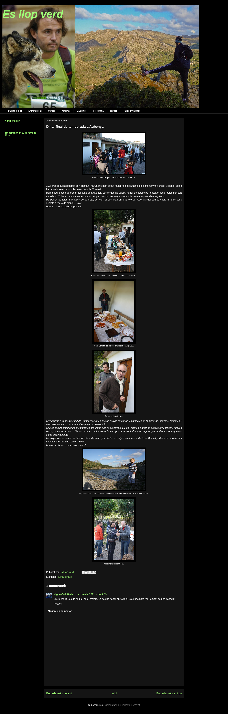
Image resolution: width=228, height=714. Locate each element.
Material (66, 111)
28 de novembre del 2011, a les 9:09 (87, 594)
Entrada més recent (59, 693)
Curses (51, 111)
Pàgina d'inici (15, 111)
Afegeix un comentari (59, 611)
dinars (68, 577)
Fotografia (98, 111)
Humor (113, 111)
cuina (61, 577)
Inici (114, 693)
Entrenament (35, 111)
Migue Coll (60, 594)
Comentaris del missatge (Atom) (122, 705)
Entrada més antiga (169, 693)
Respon (58, 603)
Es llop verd (32, 14)
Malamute (82, 111)
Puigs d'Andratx (132, 111)
